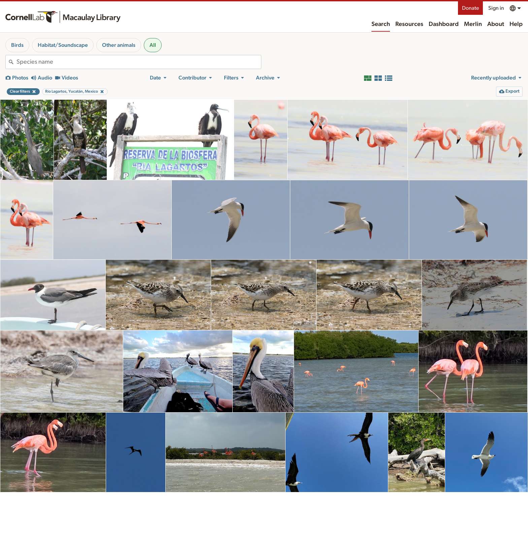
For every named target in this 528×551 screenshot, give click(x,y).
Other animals (118, 45)
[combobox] (138, 62)
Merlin (473, 24)
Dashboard (444, 24)
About (495, 24)
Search (380, 24)
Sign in (496, 8)
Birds (17, 45)
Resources (409, 24)
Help (516, 24)
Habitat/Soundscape (63, 45)
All (153, 45)
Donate (470, 8)
